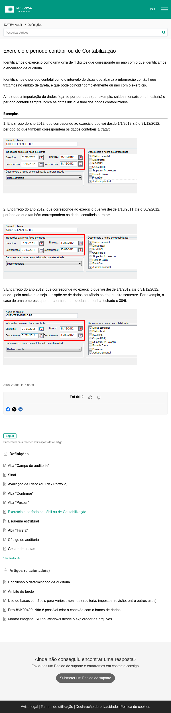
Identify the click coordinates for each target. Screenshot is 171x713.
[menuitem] (153, 9)
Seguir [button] (10, 436)
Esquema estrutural (23, 521)
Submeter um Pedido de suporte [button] (85, 678)
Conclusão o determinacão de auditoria (39, 582)
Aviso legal (29, 707)
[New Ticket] (85, 678)
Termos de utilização (57, 707)
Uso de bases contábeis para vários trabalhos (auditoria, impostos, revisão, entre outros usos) (82, 601)
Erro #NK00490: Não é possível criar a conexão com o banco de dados (64, 610)
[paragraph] (85, 219)
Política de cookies (135, 707)
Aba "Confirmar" (21, 493)
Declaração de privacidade (97, 707)
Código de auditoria (23, 540)
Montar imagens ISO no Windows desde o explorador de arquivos (60, 619)
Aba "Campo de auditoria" (28, 466)
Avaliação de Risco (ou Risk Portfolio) (37, 484)
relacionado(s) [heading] (30, 570)
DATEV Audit (13, 24)
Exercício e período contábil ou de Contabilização (47, 512)
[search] (85, 32)
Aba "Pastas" (18, 502)
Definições (35, 24)
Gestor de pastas (21, 549)
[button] (153, 9)
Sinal (12, 475)
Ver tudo (11, 558)
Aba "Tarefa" (18, 530)
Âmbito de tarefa (21, 591)
